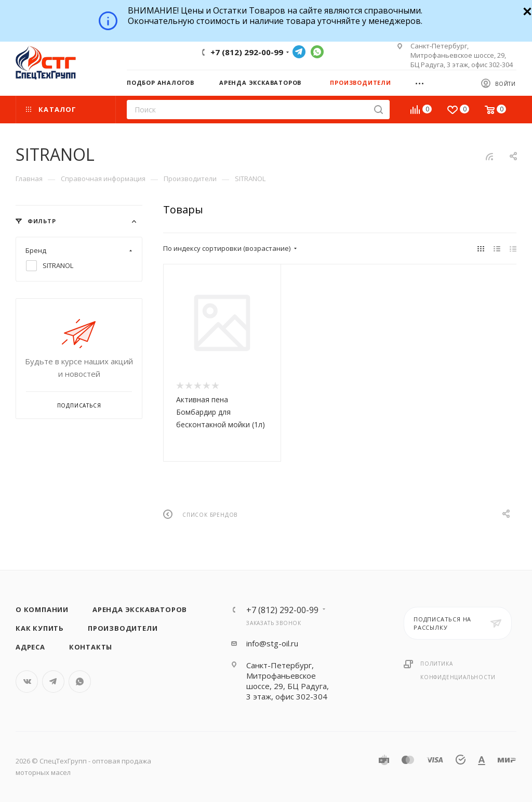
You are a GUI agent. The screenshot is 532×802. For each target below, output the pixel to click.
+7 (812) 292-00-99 (246, 52)
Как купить (40, 628)
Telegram (298, 51)
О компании (42, 609)
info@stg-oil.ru (272, 643)
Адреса (30, 647)
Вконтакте (27, 681)
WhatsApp (317, 51)
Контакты (90, 647)
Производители (122, 628)
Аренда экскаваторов (139, 609)
